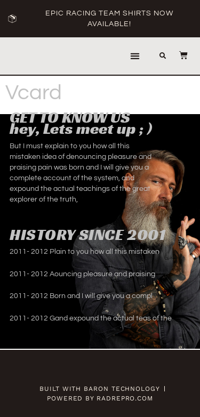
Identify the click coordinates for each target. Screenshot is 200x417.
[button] (135, 56)
